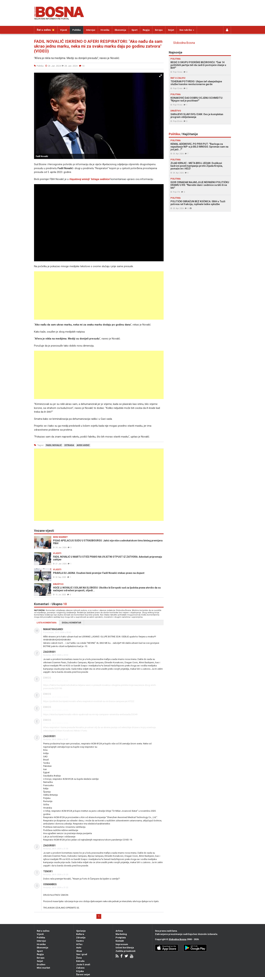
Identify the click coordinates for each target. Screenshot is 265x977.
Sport (134, 30)
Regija (146, 30)
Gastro (80, 941)
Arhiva (119, 931)
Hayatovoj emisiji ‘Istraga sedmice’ (89, 179)
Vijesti (63, 30)
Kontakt (120, 941)
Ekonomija (120, 30)
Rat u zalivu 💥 (46, 29)
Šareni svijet (83, 974)
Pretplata (121, 937)
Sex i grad (81, 954)
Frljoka (80, 971)
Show (79, 951)
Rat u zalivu (43, 931)
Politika (76, 30)
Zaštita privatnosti (125, 951)
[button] (160, 76)
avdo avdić (83, 445)
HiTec (79, 944)
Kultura (80, 934)
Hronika (105, 30)
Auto (78, 947)
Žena (79, 957)
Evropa (159, 30)
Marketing (121, 934)
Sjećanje (81, 931)
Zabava (80, 967)
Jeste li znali (83, 964)
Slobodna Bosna (184, 43)
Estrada (80, 961)
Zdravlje (81, 937)
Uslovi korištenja (125, 947)
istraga (69, 445)
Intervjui (90, 30)
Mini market (43, 967)
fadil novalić (54, 445)
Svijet (171, 30)
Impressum (122, 944)
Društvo (41, 964)
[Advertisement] (99, 295)
